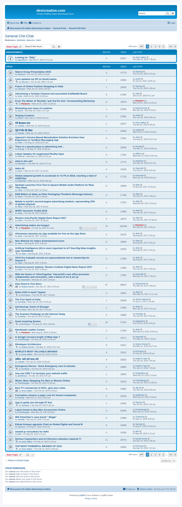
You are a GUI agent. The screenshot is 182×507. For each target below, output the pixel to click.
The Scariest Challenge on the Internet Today (40, 314)
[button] (141, 46)
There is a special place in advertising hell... (39, 146)
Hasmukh (139, 168)
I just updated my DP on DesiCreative (36, 79)
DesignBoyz (140, 373)
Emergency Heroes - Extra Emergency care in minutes (45, 366)
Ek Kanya (26, 295)
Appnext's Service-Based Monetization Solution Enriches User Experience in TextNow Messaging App (50, 138)
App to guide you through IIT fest (33, 402)
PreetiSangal (23, 339)
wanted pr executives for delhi (32, 431)
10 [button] (170, 46)
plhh (20, 434)
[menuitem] (23, 23)
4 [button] (159, 46)
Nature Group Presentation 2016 (33, 72)
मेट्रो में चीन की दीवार (23, 130)
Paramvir (26, 104)
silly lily (138, 388)
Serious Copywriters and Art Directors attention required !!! (48, 439)
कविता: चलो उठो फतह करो (26, 359)
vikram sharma (141, 299)
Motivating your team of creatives (33, 108)
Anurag (21, 149)
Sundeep (22, 302)
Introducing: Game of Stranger (32, 306)
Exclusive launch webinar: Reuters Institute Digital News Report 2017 (53, 267)
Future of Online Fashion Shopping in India (39, 86)
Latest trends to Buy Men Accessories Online (40, 409)
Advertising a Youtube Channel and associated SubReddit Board (51, 93)
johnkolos (22, 163)
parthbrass (22, 376)
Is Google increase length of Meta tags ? (37, 337)
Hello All (19, 168)
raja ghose (22, 60)
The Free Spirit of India (28, 299)
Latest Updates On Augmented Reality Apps (39, 154)
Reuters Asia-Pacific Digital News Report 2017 (40, 218)
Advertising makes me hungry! (32, 225)
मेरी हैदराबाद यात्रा (22, 123)
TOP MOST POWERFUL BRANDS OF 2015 (38, 446)
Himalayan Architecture (28, 344)
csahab (21, 126)
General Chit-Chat (19, 36)
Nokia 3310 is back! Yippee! (30, 292)
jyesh (20, 171)
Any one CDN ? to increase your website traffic (41, 373)
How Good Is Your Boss (28, 284)
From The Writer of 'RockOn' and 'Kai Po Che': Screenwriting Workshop (55, 101)
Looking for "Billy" (25, 57)
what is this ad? (24, 161)
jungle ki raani (141, 358)
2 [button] (151, 46)
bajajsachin (140, 321)
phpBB (81, 495)
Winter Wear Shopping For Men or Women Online (42, 380)
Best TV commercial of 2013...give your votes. (40, 388)
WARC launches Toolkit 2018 (31, 210)
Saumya (21, 74)
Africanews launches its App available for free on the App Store (50, 233)
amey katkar (140, 57)
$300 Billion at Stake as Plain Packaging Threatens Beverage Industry (54, 194)
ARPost (21, 156)
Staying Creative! (24, 115)
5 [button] (163, 46)
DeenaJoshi (140, 284)
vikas (20, 142)
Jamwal (21, 419)
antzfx (138, 79)
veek (20, 96)
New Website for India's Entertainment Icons (40, 241)
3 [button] (155, 46)
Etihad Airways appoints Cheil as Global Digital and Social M (49, 424)
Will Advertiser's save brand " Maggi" (36, 417)
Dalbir (38, 40)
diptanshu (30, 40)
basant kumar (141, 108)
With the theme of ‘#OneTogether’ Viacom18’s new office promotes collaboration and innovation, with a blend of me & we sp (52, 275)
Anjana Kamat (28, 287)
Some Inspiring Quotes (28, 321)
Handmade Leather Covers (30, 329)
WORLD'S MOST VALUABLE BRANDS (36, 351)
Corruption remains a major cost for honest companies (45, 395)
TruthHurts (140, 417)
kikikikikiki (21, 40)
